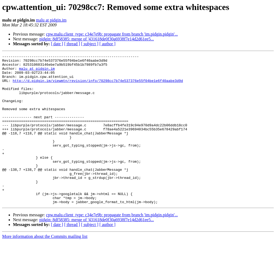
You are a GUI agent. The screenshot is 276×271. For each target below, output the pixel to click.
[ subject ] (89, 43)
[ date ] (57, 43)
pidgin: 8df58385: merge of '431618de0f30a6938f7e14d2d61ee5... (96, 39)
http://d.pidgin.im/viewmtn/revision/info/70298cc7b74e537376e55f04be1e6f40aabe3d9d (98, 86)
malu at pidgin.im (51, 20)
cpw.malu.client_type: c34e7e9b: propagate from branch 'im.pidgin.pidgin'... (112, 34)
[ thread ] (72, 43)
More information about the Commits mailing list (44, 266)
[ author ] (107, 43)
